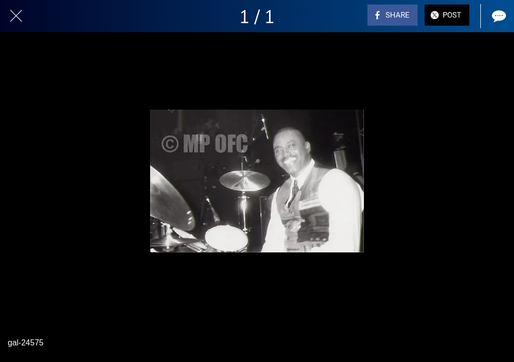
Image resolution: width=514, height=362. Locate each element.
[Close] (16, 16)
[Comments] (498, 16)
